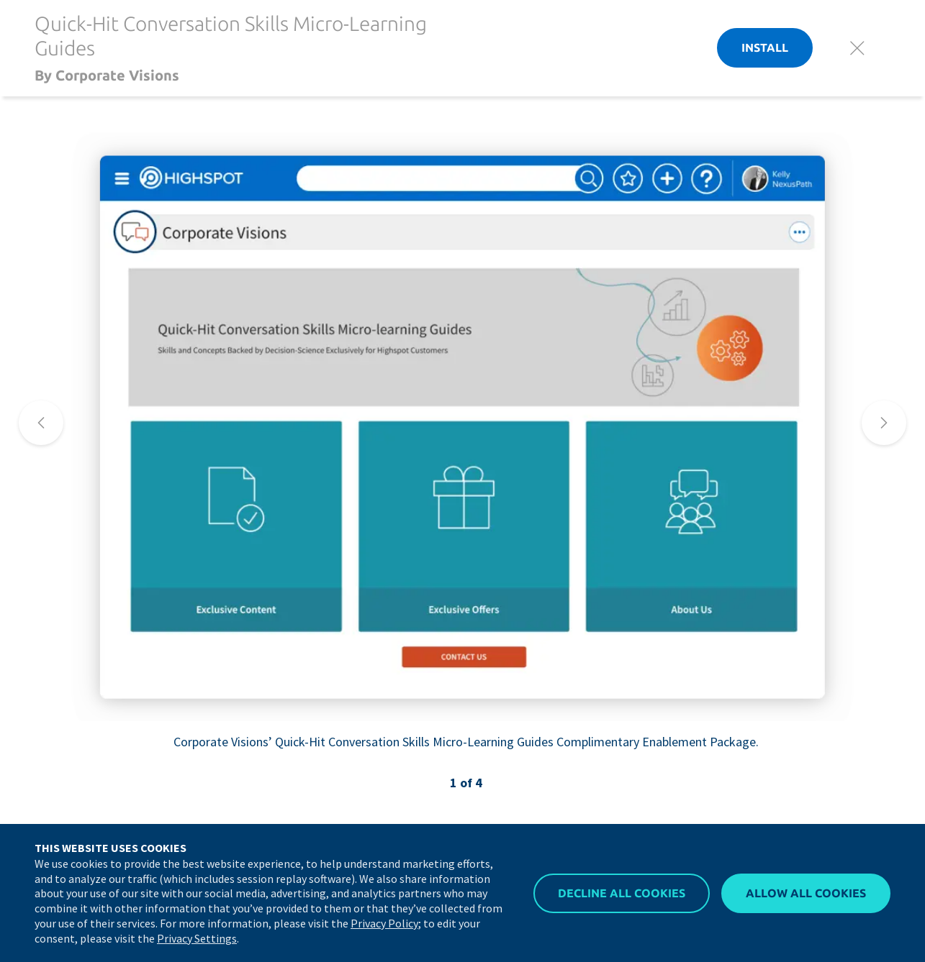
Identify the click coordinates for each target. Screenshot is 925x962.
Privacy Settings (197, 938)
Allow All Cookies (806, 893)
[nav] (41, 422)
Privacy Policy (384, 923)
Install (764, 47)
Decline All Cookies (621, 893)
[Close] (857, 48)
